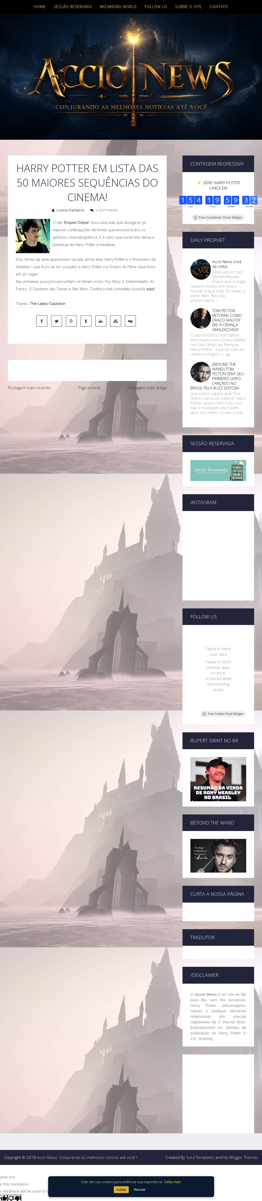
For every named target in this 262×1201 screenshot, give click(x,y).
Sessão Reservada (73, 6)
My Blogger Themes (240, 1157)
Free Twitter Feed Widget (222, 714)
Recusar (140, 1190)
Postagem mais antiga (147, 387)
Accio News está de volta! (226, 264)
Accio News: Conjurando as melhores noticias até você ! (87, 1157)
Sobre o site (188, 6)
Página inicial (89, 387)
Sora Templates (200, 1157)
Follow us (156, 6)
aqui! (151, 289)
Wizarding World (118, 6)
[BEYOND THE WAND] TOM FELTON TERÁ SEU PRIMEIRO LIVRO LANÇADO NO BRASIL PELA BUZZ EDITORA (217, 376)
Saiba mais (172, 1181)
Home (40, 6)
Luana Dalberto (71, 210)
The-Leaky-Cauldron (47, 304)
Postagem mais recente (29, 387)
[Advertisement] (85, 432)
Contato (219, 6)
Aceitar (121, 1190)
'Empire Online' (76, 223)
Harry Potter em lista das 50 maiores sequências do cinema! (87, 182)
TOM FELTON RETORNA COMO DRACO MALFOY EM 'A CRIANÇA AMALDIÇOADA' (227, 320)
